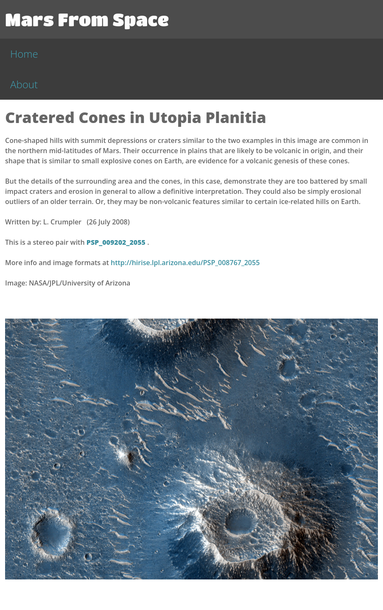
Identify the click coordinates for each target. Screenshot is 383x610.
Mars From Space (87, 19)
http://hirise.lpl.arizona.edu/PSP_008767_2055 (185, 262)
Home (24, 54)
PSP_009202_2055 (117, 242)
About (24, 84)
